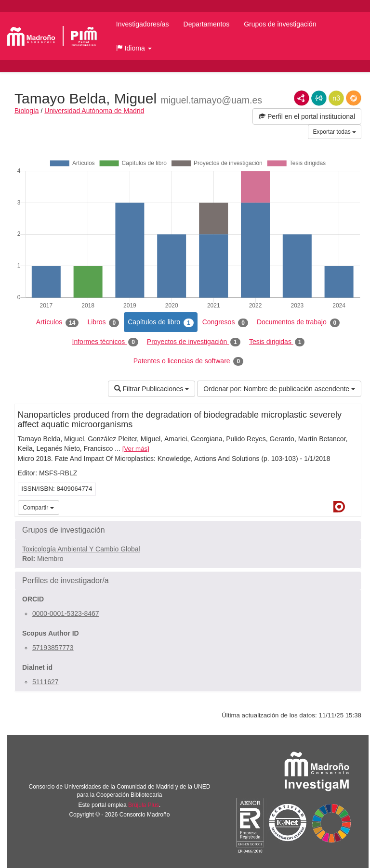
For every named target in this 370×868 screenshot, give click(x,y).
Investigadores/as (142, 24)
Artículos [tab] (57, 322)
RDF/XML (301, 98)
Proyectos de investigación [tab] (193, 342)
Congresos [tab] (225, 322)
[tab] (188, 530)
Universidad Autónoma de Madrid (94, 111)
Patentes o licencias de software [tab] (188, 361)
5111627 (45, 682)
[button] (134, 48)
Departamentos (207, 24)
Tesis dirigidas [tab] (277, 342)
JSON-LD (319, 98)
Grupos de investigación (280, 24)
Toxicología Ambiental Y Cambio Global (81, 549)
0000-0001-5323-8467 (65, 613)
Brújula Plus (143, 805)
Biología (26, 111)
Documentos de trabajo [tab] (298, 322)
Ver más (135, 448)
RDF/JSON (353, 98)
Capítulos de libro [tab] (161, 322)
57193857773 (53, 647)
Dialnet (339, 506)
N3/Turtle (336, 98)
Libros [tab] (103, 322)
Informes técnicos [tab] (105, 342)
